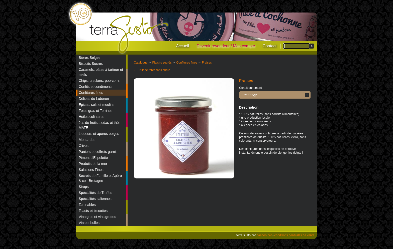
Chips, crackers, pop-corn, (99, 81)
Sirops (84, 187)
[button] (275, 95)
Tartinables (87, 205)
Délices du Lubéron (94, 99)
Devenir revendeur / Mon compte (226, 46)
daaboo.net (264, 235)
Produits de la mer (93, 164)
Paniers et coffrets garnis (98, 152)
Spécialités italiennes (95, 199)
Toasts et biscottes (93, 211)
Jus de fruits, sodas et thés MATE (100, 125)
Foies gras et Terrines (95, 111)
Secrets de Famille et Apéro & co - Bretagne (100, 178)
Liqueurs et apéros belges (99, 134)
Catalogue (141, 62)
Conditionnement (250, 88)
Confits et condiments (96, 87)
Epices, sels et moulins (96, 105)
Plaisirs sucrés (161, 62)
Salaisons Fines (91, 170)
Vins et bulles (89, 223)
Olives (83, 146)
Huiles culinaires (91, 117)
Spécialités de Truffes (95, 193)
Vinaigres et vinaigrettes (97, 217)
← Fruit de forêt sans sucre (152, 70)
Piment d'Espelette (93, 158)
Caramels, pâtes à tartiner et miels (101, 72)
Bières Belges (89, 58)
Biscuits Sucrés (91, 64)
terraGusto (129, 34)
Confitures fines (91, 93)
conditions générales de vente (294, 235)
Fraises (207, 62)
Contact (269, 46)
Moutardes (87, 140)
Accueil (182, 46)
